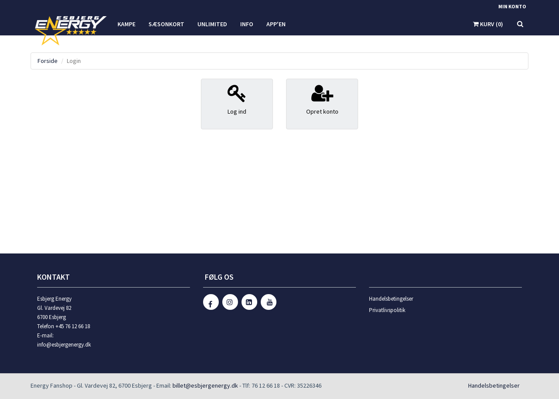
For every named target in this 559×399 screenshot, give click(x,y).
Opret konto (322, 99)
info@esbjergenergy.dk (64, 344)
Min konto (512, 6)
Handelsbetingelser (391, 298)
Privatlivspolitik (387, 310)
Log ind (237, 99)
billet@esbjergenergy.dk (205, 385)
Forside (48, 61)
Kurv (488, 24)
